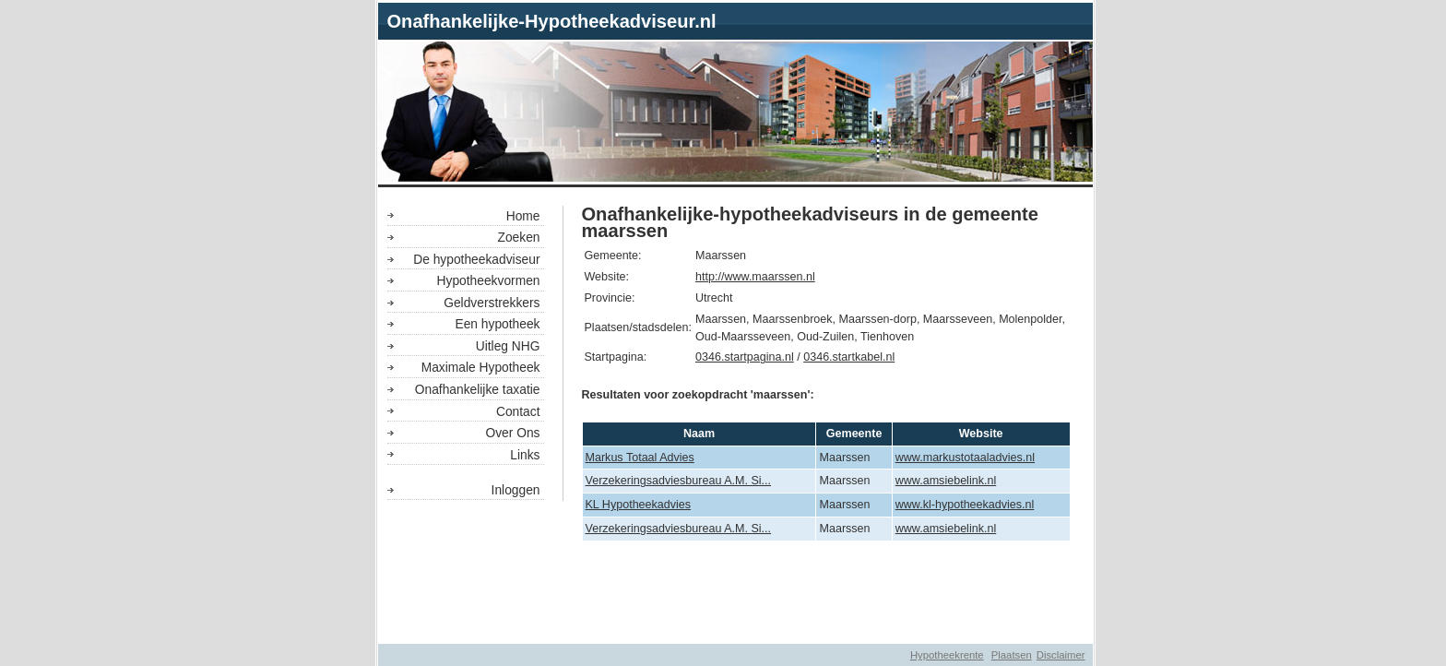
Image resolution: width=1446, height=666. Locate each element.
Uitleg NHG (508, 346)
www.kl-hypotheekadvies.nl (965, 504)
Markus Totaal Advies (640, 457)
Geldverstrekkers (491, 302)
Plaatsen (1011, 654)
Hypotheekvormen (488, 280)
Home (523, 215)
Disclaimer (1061, 654)
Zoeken (518, 237)
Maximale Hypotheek (480, 367)
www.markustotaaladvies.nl (965, 457)
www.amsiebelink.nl (945, 480)
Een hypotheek (497, 323)
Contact (518, 411)
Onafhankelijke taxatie (477, 389)
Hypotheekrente (947, 654)
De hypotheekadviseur (476, 259)
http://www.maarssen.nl (755, 276)
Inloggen (516, 489)
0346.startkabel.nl (849, 357)
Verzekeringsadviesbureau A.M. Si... (679, 480)
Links (524, 454)
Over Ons (512, 432)
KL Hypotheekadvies (639, 504)
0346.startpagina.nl (744, 357)
